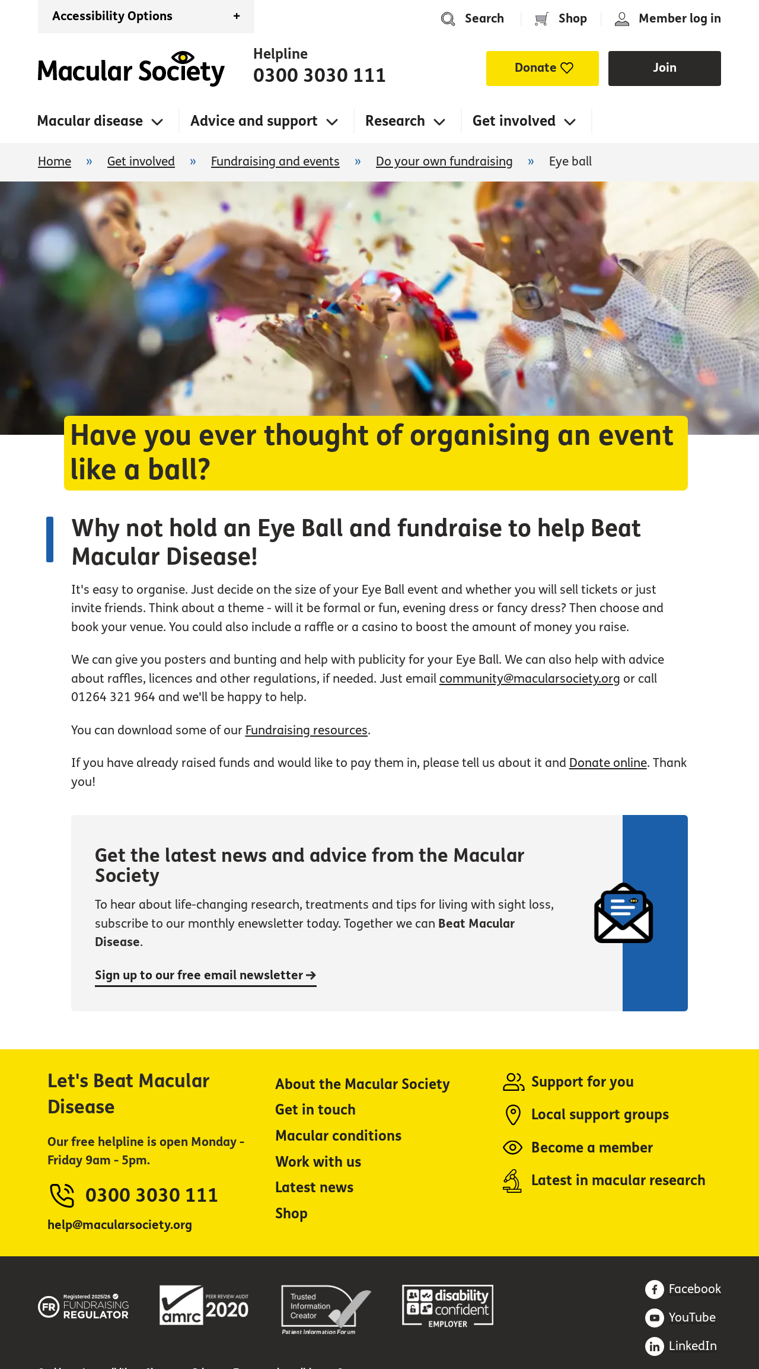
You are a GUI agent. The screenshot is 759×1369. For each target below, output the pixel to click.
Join (665, 68)
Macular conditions (338, 1136)
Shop (573, 18)
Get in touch (315, 1110)
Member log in (680, 18)
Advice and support (254, 121)
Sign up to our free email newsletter (206, 975)
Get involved (514, 121)
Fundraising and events (275, 161)
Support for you (582, 1082)
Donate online (608, 763)
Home (131, 69)
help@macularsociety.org (119, 1225)
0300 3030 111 (320, 76)
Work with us (318, 1162)
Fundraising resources (306, 730)
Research (395, 121)
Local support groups (600, 1114)
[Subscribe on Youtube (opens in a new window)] (680, 1317)
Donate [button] (536, 68)
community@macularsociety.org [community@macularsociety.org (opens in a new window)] (529, 678)
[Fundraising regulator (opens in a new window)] (83, 1304)
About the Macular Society (362, 1084)
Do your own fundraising (444, 161)
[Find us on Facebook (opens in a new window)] (683, 1289)
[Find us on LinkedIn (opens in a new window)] (681, 1346)
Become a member (592, 1148)
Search (484, 18)
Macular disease (90, 121)
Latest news (314, 1187)
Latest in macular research (618, 1180)
